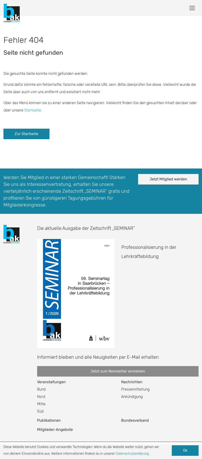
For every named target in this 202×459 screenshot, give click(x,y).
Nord (41, 396)
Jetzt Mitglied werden (168, 179)
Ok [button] (185, 450)
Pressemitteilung (135, 389)
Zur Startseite (26, 134)
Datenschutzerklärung (132, 454)
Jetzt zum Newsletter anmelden (117, 371)
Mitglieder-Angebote (55, 429)
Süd (40, 411)
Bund (41, 389)
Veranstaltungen (51, 382)
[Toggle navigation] (192, 8)
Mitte (41, 404)
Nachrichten (131, 382)
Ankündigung (132, 396)
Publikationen (49, 420)
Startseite (32, 110)
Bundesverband (135, 420)
